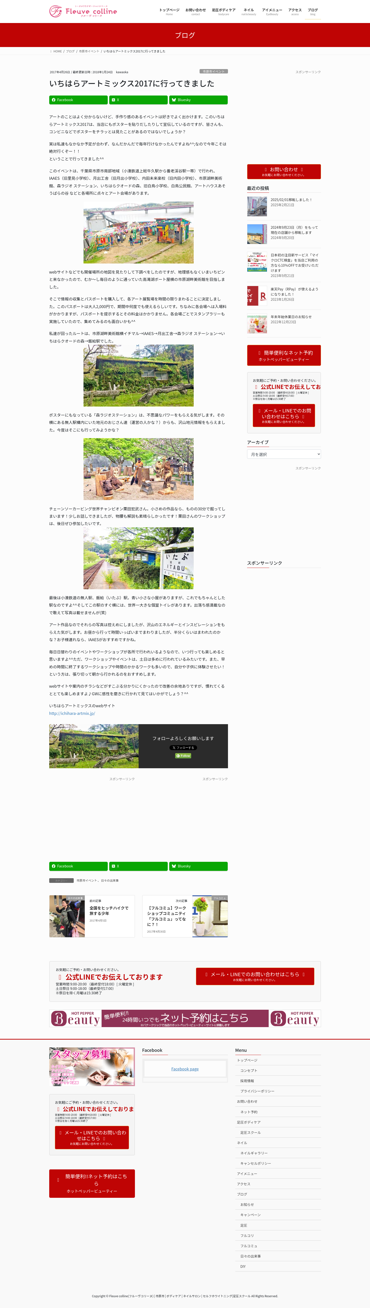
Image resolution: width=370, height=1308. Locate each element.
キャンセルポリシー (255, 1163)
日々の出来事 (110, 880)
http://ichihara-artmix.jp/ (72, 713)
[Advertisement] (92, 815)
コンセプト (249, 1070)
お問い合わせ (247, 1101)
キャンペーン (250, 1214)
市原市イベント (214, 71)
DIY (243, 1266)
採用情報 (247, 1080)
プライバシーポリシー (257, 1091)
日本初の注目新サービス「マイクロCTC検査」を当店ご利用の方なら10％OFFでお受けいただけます (295, 262)
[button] (92, 1183)
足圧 (243, 1225)
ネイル (242, 1142)
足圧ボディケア (249, 1122)
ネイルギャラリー (254, 1153)
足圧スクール (250, 1132)
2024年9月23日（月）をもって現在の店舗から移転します (294, 230)
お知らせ (247, 1204)
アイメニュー (247, 1173)
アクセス (244, 1183)
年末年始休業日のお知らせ (291, 316)
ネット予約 (249, 1111)
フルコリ (247, 1235)
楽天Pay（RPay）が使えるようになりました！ (295, 292)
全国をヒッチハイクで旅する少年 (109, 910)
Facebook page (185, 1069)
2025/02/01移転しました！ (292, 199)
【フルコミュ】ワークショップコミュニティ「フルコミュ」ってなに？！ (166, 916)
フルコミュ (249, 1245)
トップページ (247, 1060)
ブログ (242, 1194)
